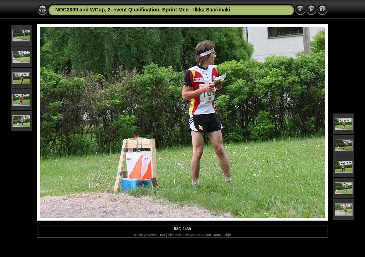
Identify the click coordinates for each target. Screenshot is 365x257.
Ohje (227, 235)
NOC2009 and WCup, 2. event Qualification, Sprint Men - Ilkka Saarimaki (142, 9)
